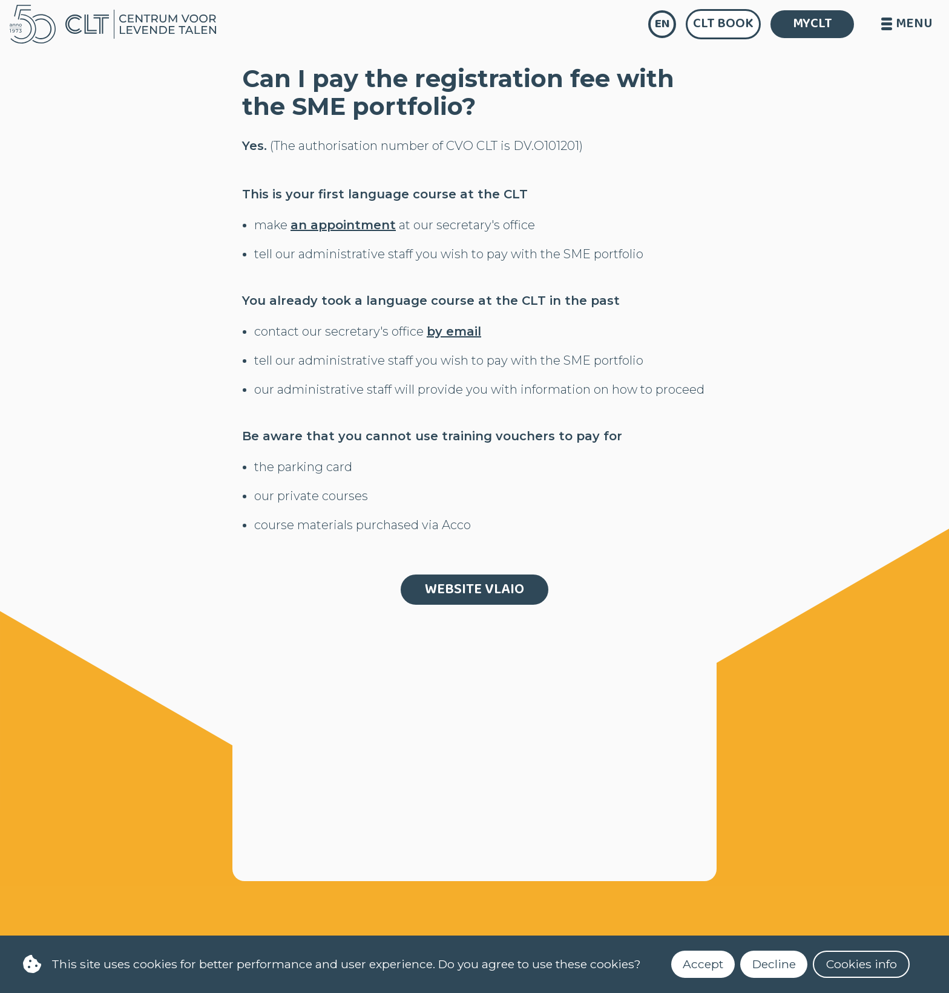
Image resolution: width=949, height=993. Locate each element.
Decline (774, 964)
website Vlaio (474, 589)
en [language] (662, 24)
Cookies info (861, 964)
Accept (703, 964)
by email (454, 331)
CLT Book (723, 23)
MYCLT (812, 23)
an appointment (343, 225)
